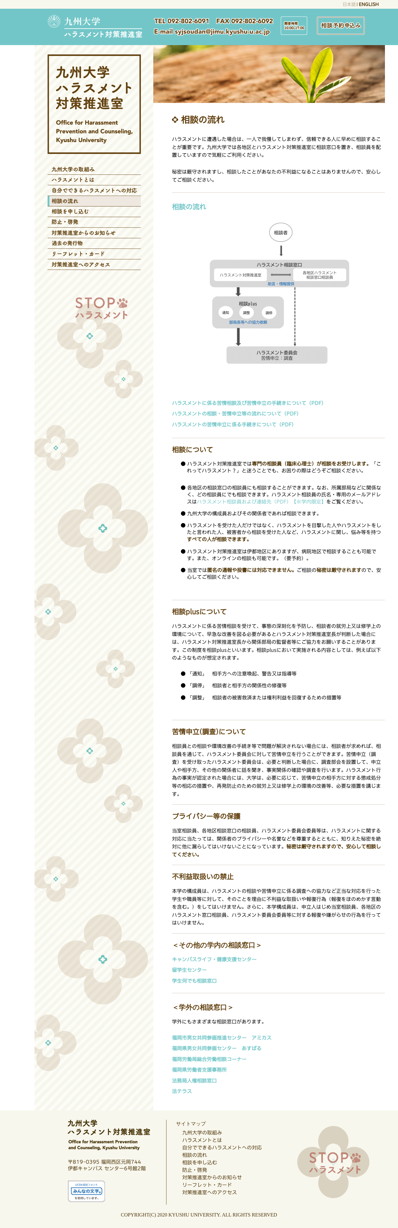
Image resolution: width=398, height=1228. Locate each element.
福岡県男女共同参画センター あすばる (216, 1048)
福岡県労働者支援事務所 (199, 1069)
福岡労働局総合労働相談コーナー (209, 1059)
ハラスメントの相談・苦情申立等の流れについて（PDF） (236, 413)
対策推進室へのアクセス (209, 1192)
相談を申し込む (199, 1162)
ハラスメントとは (202, 1140)
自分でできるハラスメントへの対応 (222, 1147)
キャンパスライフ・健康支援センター (214, 959)
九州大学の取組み (202, 1132)
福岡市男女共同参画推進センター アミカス (221, 1037)
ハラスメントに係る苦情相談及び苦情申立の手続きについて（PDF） (249, 402)
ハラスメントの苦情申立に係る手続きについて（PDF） (234, 424)
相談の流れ (194, 1154)
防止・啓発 (194, 1169)
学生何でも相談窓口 (194, 980)
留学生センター (189, 969)
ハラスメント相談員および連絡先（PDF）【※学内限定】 (261, 501)
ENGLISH (368, 4)
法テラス (182, 1091)
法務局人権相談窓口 (194, 1080)
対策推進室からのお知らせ (212, 1177)
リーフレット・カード (207, 1184)
